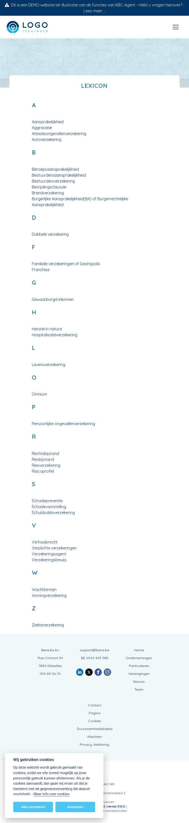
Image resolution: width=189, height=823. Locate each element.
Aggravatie (42, 127)
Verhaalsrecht (45, 542)
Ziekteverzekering (48, 624)
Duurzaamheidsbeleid (94, 729)
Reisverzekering (46, 465)
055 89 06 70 (50, 673)
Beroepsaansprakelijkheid (55, 169)
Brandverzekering (48, 192)
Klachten (94, 736)
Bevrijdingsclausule (49, 187)
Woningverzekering (49, 595)
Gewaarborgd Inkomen (53, 299)
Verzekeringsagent (49, 553)
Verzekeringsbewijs (49, 559)
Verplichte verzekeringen (54, 547)
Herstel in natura (47, 328)
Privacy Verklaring (94, 744)
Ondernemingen (139, 658)
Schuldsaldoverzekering (53, 512)
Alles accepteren (33, 807)
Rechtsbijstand (45, 453)
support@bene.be (94, 650)
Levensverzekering (48, 364)
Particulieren (139, 666)
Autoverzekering (46, 139)
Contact (94, 705)
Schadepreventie (47, 500)
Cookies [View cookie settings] (94, 721)
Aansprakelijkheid (48, 121)
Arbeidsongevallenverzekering (59, 133)
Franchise (41, 269)
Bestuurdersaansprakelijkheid (59, 175)
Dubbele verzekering (50, 234)
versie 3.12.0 (116, 806)
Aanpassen (75, 807)
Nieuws (139, 681)
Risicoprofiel (43, 471)
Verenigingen (139, 673)
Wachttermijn (44, 589)
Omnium (39, 394)
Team (138, 689)
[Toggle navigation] (175, 27)
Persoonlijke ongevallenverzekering (63, 423)
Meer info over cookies (51, 794)
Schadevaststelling (49, 506)
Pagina (94, 713)
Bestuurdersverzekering (53, 181)
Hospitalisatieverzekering (54, 334)
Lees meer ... (94, 10)
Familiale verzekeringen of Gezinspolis (66, 263)
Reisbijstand (43, 459)
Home (139, 650)
